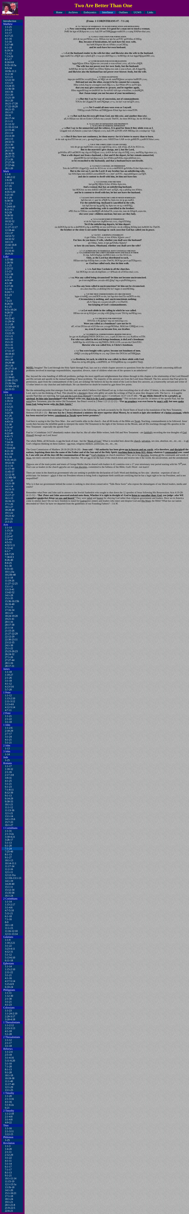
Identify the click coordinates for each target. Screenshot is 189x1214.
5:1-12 (8, 954)
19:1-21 (9, 1202)
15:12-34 (9, 889)
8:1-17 (8, 59)
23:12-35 (9, 642)
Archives (73, 12)
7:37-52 (9, 445)
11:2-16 (9, 869)
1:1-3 (7, 1146)
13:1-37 (9, 233)
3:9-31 (8, 778)
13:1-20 (9, 480)
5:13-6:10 (10, 957)
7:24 (7, 297)
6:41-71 (9, 436)
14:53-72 (9, 236)
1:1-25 (8, 27)
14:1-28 (9, 595)
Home (59, 12)
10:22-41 (9, 462)
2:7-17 (8, 733)
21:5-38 (9, 371)
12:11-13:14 (11, 934)
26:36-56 (9, 153)
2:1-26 (8, 677)
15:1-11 (9, 886)
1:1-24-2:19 (11, 1013)
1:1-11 (8, 992)
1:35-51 (9, 401)
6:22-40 (9, 433)
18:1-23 (9, 613)
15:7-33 (9, 822)
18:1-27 (9, 507)
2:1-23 (8, 29)
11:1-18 (9, 577)
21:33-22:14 (11, 127)
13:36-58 (9, 88)
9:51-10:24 (10, 309)
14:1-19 (9, 881)
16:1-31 (9, 345)
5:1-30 (8, 424)
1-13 (7, 748)
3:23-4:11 (10, 948)
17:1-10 (9, 348)
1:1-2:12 (9, 1025)
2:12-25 (9, 406)
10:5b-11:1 (10, 71)
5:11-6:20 (10, 1060)
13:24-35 (9, 85)
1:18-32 (9, 769)
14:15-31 (9, 489)
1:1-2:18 (9, 1113)
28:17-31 (9, 666)
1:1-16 (8, 1128)
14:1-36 (9, 91)
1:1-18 (8, 395)
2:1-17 (8, 1043)
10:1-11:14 (10, 1178)
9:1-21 (8, 1175)
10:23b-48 (10, 574)
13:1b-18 (9, 1187)
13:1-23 (9, 82)
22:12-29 (9, 636)
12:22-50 (9, 80)
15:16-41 (9, 250)
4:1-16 (8, 38)
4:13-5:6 (9, 686)
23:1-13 (9, 133)
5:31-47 (9, 427)
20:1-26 (9, 365)
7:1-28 (8, 1066)
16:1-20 (9, 100)
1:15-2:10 (10, 969)
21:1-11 (9, 121)
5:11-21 (9, 913)
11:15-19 (9, 1181)
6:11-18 (9, 960)
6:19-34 (9, 50)
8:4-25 (8, 563)
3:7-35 (8, 186)
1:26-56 (9, 262)
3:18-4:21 (10, 836)
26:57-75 (9, 156)
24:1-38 (9, 645)
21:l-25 (8, 521)
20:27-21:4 (10, 368)
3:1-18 (8, 680)
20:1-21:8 (10, 1205)
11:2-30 (9, 74)
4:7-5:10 (9, 910)
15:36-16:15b (12, 601)
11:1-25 (9, 224)
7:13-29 (9, 56)
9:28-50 (9, 312)
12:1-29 (9, 1087)
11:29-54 (9, 321)
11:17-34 (9, 866)
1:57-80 (9, 259)
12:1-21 (9, 77)
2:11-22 (9, 972)
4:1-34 (8, 188)
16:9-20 (9, 253)
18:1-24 (9, 1199)
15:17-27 (9, 495)
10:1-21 (9, 804)
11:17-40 (9, 1084)
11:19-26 (9, 580)
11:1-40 (9, 1081)
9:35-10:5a (10, 65)
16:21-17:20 (11, 103)
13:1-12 (9, 586)
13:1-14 (9, 816)
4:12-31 (9, 951)
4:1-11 (8, 1160)
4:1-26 (8, 415)
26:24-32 (9, 654)
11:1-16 (9, 465)
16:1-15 (9, 498)
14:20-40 (9, 884)
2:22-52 (9, 268)
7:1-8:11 (9, 789)
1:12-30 (9, 995)
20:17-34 (9, 118)
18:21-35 (9, 109)
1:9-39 (8, 180)
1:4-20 (8, 1149)
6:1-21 (8, 430)
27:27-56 (9, 162)
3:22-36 (9, 412)
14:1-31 (9, 242)
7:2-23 (8, 300)
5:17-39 (9, 286)
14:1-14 (9, 486)
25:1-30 (9, 144)
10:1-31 (9, 218)
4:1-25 (8, 780)
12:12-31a (10, 875)
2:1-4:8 (8, 1116)
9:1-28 (8, 1072)
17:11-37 (9, 350)
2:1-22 (8, 719)
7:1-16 (8, 919)
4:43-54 (9, 421)
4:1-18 (8, 1031)
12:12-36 (9, 474)
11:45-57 (9, 471)
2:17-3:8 (9, 775)
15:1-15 (9, 247)
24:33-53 (9, 389)
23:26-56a (10, 383)
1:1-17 (8, 766)
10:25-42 (9, 318)
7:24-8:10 (10, 206)
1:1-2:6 (8, 727)
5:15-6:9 (9, 984)
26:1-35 (9, 150)
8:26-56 (9, 303)
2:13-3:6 (9, 183)
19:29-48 (9, 362)
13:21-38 (9, 483)
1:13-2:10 (10, 698)
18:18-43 (9, 353)
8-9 (6, 922)
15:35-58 (9, 892)
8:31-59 (9, 454)
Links (150, 12)
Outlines (123, 12)
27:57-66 (9, 165)
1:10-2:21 (10, 942)
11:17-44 (9, 468)
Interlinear (107, 12)
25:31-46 (9, 147)
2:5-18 (8, 1054)
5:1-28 (8, 1034)
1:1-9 (7, 939)
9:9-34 (8, 68)
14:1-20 (9, 1190)
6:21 (7, 1107)
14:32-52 (9, 239)
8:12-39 (9, 792)
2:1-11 (8, 403)
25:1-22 (9, 648)
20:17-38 (9, 624)
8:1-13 (8, 854)
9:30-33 (9, 801)
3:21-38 (9, 274)
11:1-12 (9, 807)
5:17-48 (9, 44)
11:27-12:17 (11, 227)
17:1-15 (9, 607)
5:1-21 (8, 742)
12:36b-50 (10, 477)
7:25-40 (9, 851)
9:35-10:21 (10, 459)
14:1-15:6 (10, 819)
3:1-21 (8, 409)
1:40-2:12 (10, 177)
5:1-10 (8, 1063)
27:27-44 (9, 660)
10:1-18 (9, 925)
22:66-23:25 (11, 380)
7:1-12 (8, 53)
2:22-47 (9, 536)
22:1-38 (9, 374)
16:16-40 (9, 604)
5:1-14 (8, 1163)
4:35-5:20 (10, 191)
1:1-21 (8, 716)
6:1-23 (8, 295)
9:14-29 (9, 798)
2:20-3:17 (10, 1016)
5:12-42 (9, 548)
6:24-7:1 (9, 292)
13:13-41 (9, 589)
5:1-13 (8, 842)
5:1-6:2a (9, 1104)
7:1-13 (8, 439)
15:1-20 (9, 94)
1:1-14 (8, 527)
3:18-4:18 (10, 1019)
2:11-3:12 (10, 701)
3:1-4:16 (9, 1057)
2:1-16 (8, 772)
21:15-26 (9, 630)
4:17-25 (9, 35)
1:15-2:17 (10, 904)
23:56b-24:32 (12, 386)
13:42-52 (9, 592)
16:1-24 (9, 895)
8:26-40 (9, 560)
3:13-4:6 (9, 704)
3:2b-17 (9, 839)
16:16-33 (9, 501)
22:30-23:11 (11, 639)
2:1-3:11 (9, 1131)
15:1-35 (9, 598)
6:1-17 (8, 1166)
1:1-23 (8, 1010)
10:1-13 (9, 860)
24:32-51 (9, 141)
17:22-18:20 (11, 106)
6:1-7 (7, 551)
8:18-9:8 (9, 62)
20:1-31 (9, 518)
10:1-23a (9, 571)
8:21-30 (9, 451)
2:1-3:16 (9, 1099)
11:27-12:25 (11, 583)
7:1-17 (8, 1169)
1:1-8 (7, 174)
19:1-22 (9, 512)
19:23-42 (9, 515)
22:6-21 (9, 1210)
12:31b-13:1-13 (13, 878)
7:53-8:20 (10, 448)
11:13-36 (9, 810)
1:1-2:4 (8, 1051)
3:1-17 (8, 32)
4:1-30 (8, 283)
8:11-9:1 (9, 209)
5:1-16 (8, 41)
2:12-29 (9, 1154)
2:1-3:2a (9, 833)
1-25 (7, 760)
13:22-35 (9, 333)
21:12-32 (9, 124)
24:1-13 (9, 138)
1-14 (7, 754)
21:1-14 (9, 627)
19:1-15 (9, 112)
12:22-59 (9, 327)
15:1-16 (9, 492)
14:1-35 (9, 339)
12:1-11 (9, 872)
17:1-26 (9, 504)
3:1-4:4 (8, 539)
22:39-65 (9, 377)
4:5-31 (8, 542)
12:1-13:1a (10, 1184)
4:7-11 (8, 710)
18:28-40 (9, 510)
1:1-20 (8, 1096)
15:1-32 (9, 342)
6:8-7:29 (9, 554)
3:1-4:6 (8, 907)
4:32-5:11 (10, 545)
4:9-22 (8, 1122)
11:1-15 (9, 928)
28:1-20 (9, 168)
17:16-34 (9, 610)
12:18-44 (9, 230)
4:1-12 (8, 683)
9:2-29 (8, 212)
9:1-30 (8, 565)
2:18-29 (9, 730)
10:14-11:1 (10, 863)
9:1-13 (8, 795)
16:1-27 (9, 825)
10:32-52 (9, 221)
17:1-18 (9, 1196)
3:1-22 (8, 945)
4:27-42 (9, 418)
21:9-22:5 (10, 1207)
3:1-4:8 (8, 1119)
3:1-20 (8, 277)
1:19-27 (9, 674)
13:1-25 (9, 1090)
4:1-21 (8, 739)
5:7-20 (8, 689)
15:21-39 (9, 97)
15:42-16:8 (10, 244)
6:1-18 (8, 47)
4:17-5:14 (10, 981)
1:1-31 (8, 831)
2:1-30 (8, 998)
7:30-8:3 (9, 557)
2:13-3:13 (10, 1028)
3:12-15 (9, 1134)
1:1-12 (8, 695)
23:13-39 (9, 135)
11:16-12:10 (11, 931)
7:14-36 (9, 442)
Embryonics (90, 12)
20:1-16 (9, 621)
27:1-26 (9, 159)
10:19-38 (9, 1078)
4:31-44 (9, 280)
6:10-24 (9, 987)
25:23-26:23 (11, 651)
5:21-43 (9, 194)
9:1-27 (8, 315)
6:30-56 (9, 200)
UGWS (137, 12)
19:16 (8, 115)
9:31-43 (9, 568)
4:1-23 (8, 1004)
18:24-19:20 (11, 616)
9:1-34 (8, 456)
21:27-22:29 (11, 633)
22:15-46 (9, 130)
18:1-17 (9, 356)
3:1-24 (8, 736)
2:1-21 (8, 271)
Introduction (9, 21)
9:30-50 (9, 215)
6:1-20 (8, 845)
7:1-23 (8, 203)
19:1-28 (9, 359)
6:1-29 (8, 197)
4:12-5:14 (10, 707)
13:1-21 (9, 336)
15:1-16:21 (10, 1193)
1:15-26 (9, 530)
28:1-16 (9, 663)
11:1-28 (9, 324)
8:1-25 (8, 306)
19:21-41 (9, 618)
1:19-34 (9, 398)
